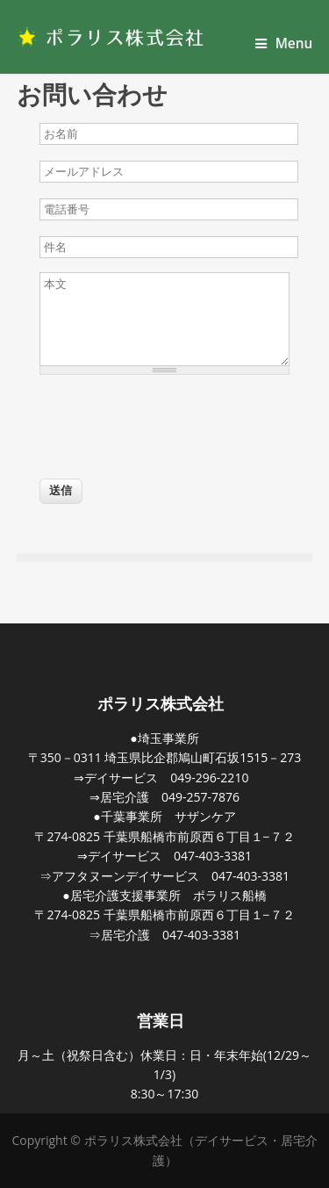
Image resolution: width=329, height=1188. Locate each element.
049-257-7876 (200, 796)
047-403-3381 (213, 855)
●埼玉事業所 (164, 738)
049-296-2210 (209, 777)
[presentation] (172, 421)
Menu (284, 43)
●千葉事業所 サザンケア (164, 816)
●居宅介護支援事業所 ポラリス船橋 (164, 895)
